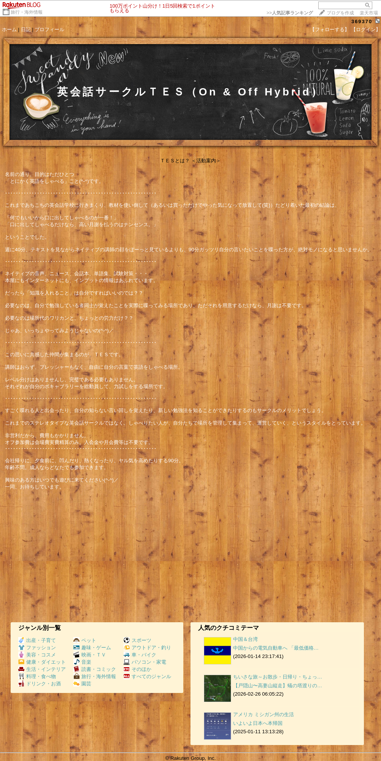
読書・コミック (94, 669)
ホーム (9, 29)
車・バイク (140, 655)
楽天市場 (369, 13)
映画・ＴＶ (89, 655)
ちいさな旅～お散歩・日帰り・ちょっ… (277, 677)
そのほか (137, 669)
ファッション (37, 647)
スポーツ (137, 640)
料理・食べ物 (37, 676)
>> (290, 13)
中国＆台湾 (245, 639)
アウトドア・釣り (147, 647)
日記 (26, 29)
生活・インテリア (42, 669)
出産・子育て (37, 640)
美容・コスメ (37, 655)
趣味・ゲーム (92, 647)
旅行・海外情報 (27, 12)
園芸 (82, 683)
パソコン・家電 (145, 662)
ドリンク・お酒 (39, 683)
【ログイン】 (366, 29)
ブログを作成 (340, 13)
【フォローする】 (329, 29)
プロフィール (49, 29)
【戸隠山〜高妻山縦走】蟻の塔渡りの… (277, 685)
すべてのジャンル (147, 676)
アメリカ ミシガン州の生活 (263, 714)
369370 (361, 21)
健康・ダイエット (42, 662)
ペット (84, 640)
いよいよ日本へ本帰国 (258, 723)
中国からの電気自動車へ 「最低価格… (276, 648)
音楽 (82, 662)
